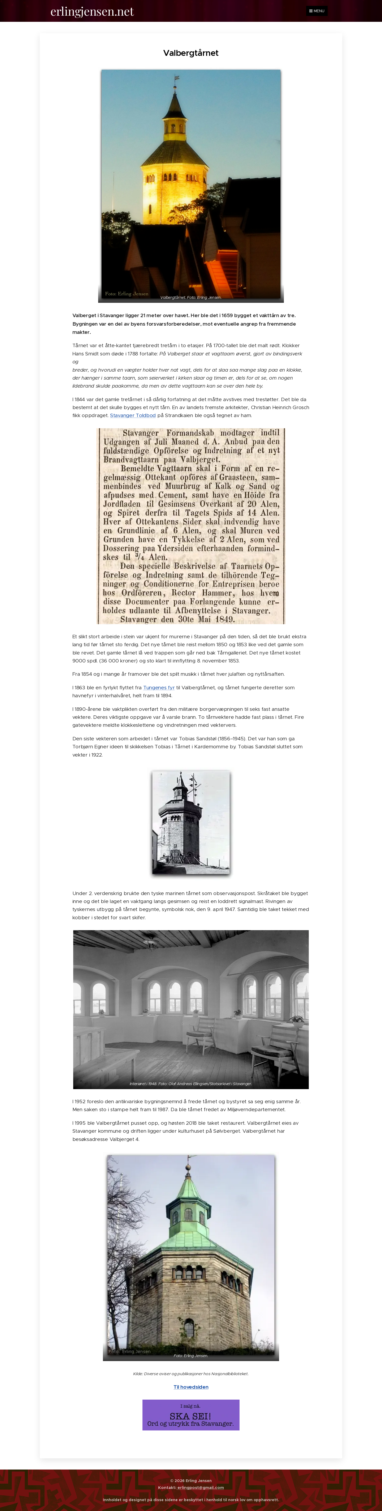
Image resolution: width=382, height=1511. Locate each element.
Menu (316, 11)
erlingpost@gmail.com (200, 1487)
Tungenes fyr (159, 687)
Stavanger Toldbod (133, 415)
